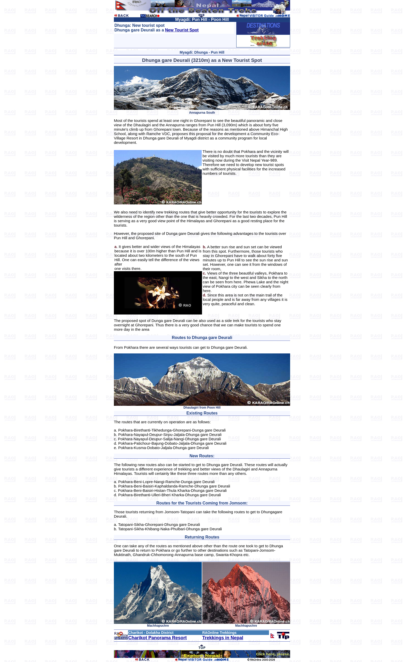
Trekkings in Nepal (222, 637)
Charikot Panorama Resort (157, 637)
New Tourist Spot (182, 30)
